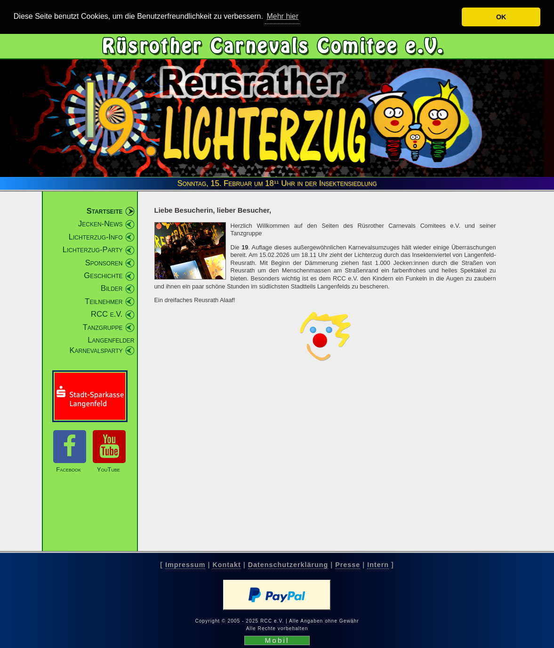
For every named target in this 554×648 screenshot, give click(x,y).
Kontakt (226, 564)
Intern (378, 564)
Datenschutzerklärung (288, 564)
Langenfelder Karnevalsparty (101, 345)
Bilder (111, 288)
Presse (347, 564)
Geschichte (103, 275)
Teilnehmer (103, 301)
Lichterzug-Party (93, 249)
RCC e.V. (106, 314)
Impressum (185, 564)
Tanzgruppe (103, 326)
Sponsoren (104, 262)
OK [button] (501, 17)
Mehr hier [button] (282, 16)
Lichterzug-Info (96, 236)
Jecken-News (100, 223)
